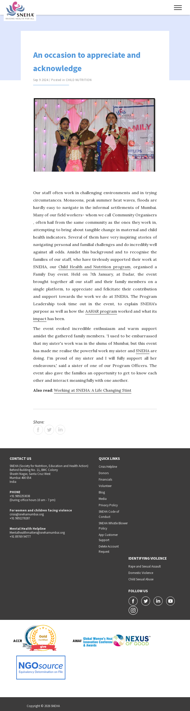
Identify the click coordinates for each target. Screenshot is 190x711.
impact (40, 318)
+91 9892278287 (20, 518)
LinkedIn (60, 430)
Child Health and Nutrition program (94, 266)
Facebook (38, 430)
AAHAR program (101, 311)
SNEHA (142, 350)
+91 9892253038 (20, 496)
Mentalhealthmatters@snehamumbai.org (37, 532)
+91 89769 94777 (20, 536)
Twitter (49, 430)
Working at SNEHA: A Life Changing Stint (92, 390)
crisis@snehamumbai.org (27, 514)
